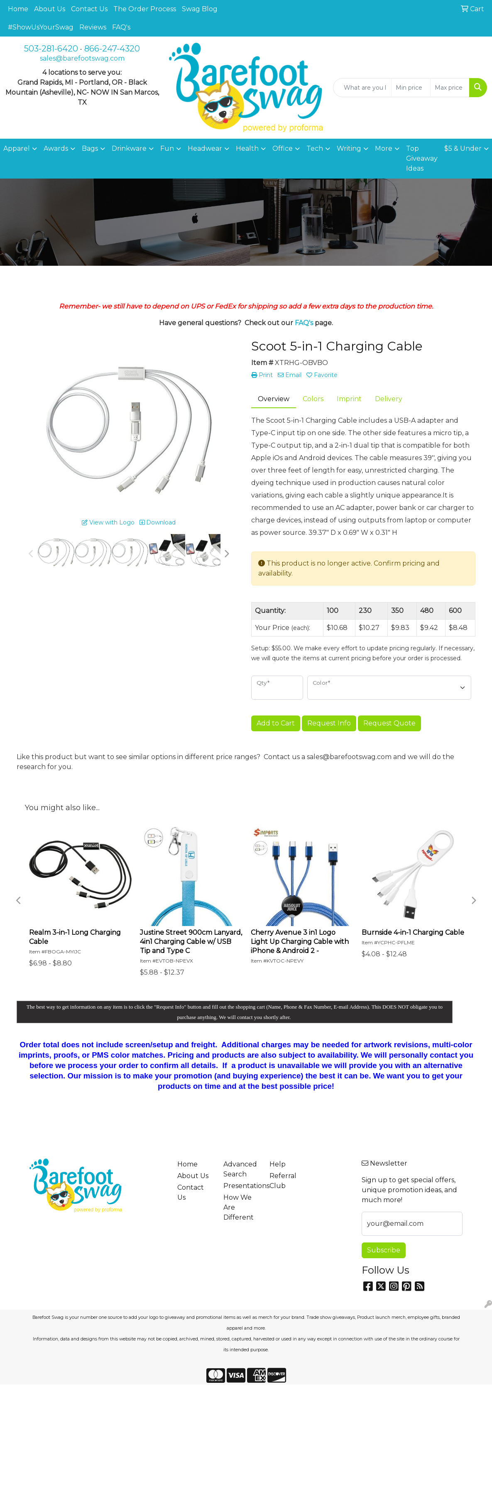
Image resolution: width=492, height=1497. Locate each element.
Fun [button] (167, 148)
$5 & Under (463, 148)
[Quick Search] (362, 87)
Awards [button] (56, 148)
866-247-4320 (112, 49)
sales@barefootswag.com (82, 58)
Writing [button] (349, 148)
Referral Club (282, 1181)
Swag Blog (200, 9)
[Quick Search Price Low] (411, 87)
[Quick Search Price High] (450, 87)
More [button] (383, 148)
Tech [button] (314, 148)
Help (277, 1164)
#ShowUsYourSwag (40, 27)
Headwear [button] (205, 148)
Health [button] (247, 148)
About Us (49, 9)
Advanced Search (240, 1169)
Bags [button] (90, 148)
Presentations (241, 1186)
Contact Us (89, 9)
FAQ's (121, 27)
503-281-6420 (51, 49)
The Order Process (144, 9)
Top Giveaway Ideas (422, 158)
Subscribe (383, 1250)
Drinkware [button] (129, 148)
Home (18, 9)
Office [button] (282, 148)
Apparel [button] (16, 148)
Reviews (92, 27)
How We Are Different (238, 1207)
